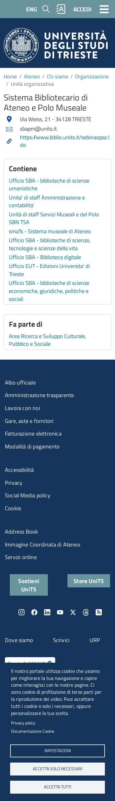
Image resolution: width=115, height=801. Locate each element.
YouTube (60, 612)
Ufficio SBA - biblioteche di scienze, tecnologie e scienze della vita (49, 244)
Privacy (13, 483)
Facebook (34, 612)
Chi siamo (57, 76)
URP (95, 640)
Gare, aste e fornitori (29, 421)
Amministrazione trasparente (39, 395)
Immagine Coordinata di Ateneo (42, 544)
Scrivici (61, 640)
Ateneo (32, 76)
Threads (86, 612)
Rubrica (61, 9)
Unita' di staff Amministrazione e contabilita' (47, 201)
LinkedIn (47, 612)
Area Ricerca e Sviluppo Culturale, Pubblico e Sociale (47, 340)
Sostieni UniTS (28, 585)
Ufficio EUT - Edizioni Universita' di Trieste (49, 270)
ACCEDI (82, 9)
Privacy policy (23, 723)
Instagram (21, 612)
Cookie (13, 508)
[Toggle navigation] (104, 9)
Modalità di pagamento (32, 446)
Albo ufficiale (20, 382)
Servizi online (21, 557)
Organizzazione (92, 76)
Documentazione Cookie (32, 731)
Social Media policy (27, 495)
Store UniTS (89, 580)
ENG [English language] (31, 9)
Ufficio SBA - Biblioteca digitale (45, 257)
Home (10, 76)
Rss (99, 612)
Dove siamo (19, 640)
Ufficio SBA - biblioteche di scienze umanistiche (49, 184)
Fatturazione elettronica (33, 433)
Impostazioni (57, 751)
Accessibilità (19, 470)
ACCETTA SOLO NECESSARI (57, 769)
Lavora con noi (22, 408)
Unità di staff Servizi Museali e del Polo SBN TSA (54, 218)
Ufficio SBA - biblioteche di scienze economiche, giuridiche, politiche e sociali (49, 291)
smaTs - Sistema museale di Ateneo (50, 231)
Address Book (21, 531)
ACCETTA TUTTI (57, 787)
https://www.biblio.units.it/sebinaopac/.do (65, 141)
